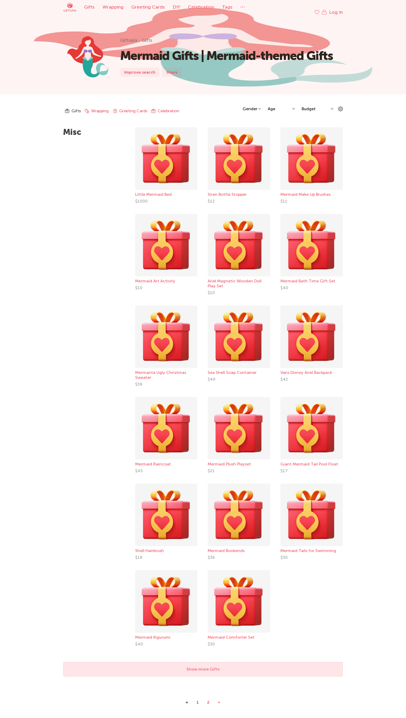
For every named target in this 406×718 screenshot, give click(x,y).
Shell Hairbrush (149, 545)
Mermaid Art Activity (155, 275)
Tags (227, 7)
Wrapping (113, 7)
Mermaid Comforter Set (231, 632)
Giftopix (69, 7)
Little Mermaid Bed (153, 189)
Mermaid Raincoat (153, 458)
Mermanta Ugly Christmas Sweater (160, 370)
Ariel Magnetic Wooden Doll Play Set (235, 278)
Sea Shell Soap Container (232, 367)
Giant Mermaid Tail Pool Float (309, 458)
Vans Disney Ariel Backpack (306, 367)
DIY (176, 7)
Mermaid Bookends (226, 545)
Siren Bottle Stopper (227, 189)
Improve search (139, 67)
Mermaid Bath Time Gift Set (307, 275)
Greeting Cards (148, 7)
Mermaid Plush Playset (229, 458)
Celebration (201, 7)
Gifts (89, 7)
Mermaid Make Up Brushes (305, 189)
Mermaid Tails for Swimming (308, 545)
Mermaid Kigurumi (152, 632)
